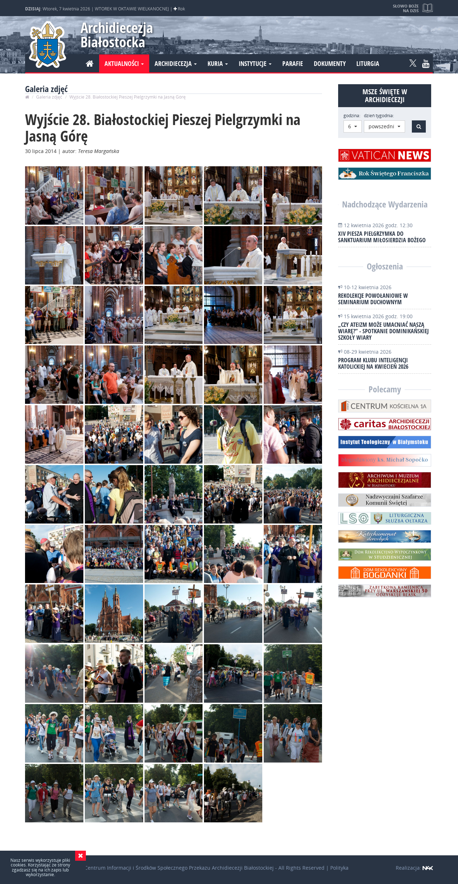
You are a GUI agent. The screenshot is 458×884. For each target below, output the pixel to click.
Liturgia (367, 63)
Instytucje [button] (255, 63)
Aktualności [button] (124, 63)
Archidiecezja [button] (176, 63)
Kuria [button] (218, 63)
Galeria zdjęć (49, 97)
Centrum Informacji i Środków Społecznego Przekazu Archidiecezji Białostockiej (179, 867)
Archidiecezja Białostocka (114, 35)
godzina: (352, 116)
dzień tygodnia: (379, 116)
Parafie (292, 63)
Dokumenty (330, 63)
